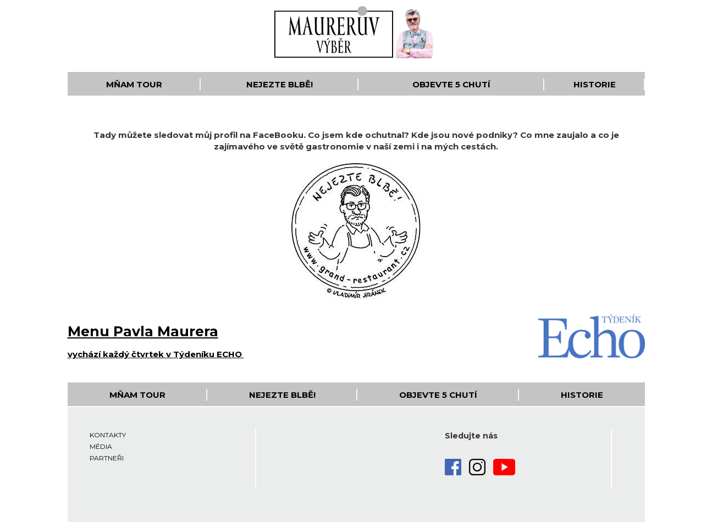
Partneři (107, 458)
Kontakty (108, 435)
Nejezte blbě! (279, 84)
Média (101, 446)
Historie (594, 84)
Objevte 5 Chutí (451, 84)
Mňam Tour (134, 84)
